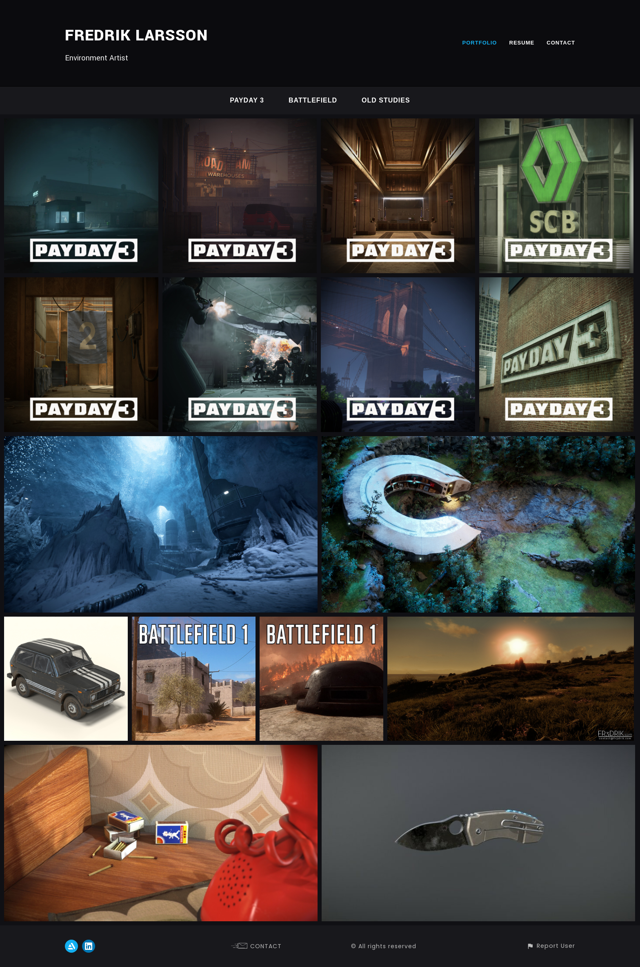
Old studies (386, 100)
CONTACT (561, 43)
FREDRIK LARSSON (136, 36)
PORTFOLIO (479, 43)
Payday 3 (247, 100)
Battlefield (313, 100)
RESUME (522, 43)
